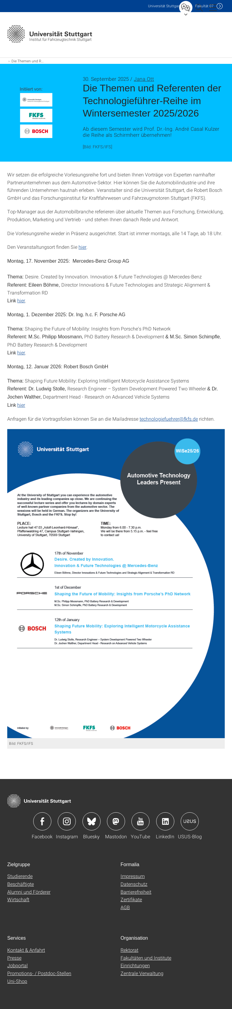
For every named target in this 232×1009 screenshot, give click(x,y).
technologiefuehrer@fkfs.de (169, 419)
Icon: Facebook (42, 821)
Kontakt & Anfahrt (26, 950)
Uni (164, 6)
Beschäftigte (20, 884)
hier (82, 247)
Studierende (20, 876)
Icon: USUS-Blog (190, 821)
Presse (14, 958)
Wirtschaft (18, 899)
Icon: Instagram (67, 821)
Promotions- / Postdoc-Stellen (39, 973)
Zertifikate (131, 899)
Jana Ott (144, 78)
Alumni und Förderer (28, 892)
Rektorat (129, 950)
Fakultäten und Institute (146, 958)
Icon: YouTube (140, 821)
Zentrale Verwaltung (142, 973)
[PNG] (116, 583)
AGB (125, 907)
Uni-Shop (17, 981)
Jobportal (17, 965)
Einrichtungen (135, 965)
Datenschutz (134, 884)
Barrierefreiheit (136, 892)
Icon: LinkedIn (165, 821)
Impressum (133, 876)
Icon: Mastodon (116, 821)
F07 (204, 6)
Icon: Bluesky (91, 821)
